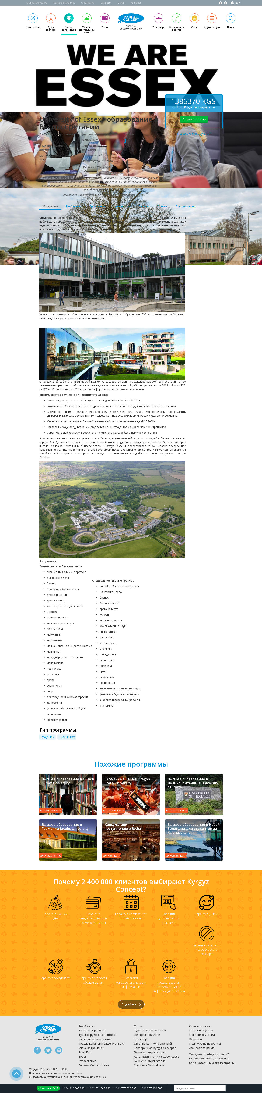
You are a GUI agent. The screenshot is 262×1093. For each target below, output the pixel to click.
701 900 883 (99, 1088)
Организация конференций (153, 1043)
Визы (82, 1056)
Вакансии (106, 2)
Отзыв (121, 2)
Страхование (87, 1061)
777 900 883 (125, 1088)
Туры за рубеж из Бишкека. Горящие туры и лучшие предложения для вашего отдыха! (102, 1039)
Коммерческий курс (64, 2)
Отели (138, 1026)
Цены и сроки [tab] (122, 206)
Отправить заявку (194, 119)
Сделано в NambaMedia (149, 1065)
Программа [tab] (50, 206)
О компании (88, 2)
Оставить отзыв (200, 1026)
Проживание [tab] (97, 206)
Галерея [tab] (144, 206)
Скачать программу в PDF (194, 134)
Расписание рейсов (36, 2)
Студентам (47, 737)
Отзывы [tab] (162, 206)
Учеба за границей (91, 1048)
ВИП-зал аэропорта (92, 1030)
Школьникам (66, 737)
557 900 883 (151, 1088)
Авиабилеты (87, 1026)
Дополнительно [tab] (186, 206)
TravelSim (85, 1052)
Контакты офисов (201, 1030)
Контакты (136, 2)
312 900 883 (73, 1088)
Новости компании (202, 1035)
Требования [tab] (73, 206)
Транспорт (141, 1039)
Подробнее (131, 1004)
